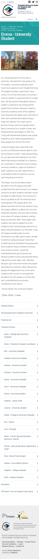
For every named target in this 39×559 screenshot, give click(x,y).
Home (3, 26)
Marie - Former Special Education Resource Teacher (17, 437)
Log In (20, 544)
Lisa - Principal (10, 429)
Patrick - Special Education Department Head (20, 447)
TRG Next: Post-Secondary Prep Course (17, 491)
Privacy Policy (30, 542)
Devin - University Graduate (15, 386)
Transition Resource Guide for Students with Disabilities (28, 7)
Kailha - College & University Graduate (19, 415)
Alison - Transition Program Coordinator (20, 344)
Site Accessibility (8, 542)
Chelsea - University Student (15, 372)
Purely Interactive (13, 550)
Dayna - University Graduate (15, 379)
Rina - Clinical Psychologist (15, 456)
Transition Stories (8, 28)
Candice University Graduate (15, 358)
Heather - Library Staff (13, 401)
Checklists (5, 484)
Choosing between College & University (17, 313)
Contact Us (20, 546)
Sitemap (20, 542)
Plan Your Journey (16, 26)
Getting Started (7, 306)
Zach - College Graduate (14, 477)
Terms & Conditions (9, 544)
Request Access (8, 546)
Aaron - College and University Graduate (16, 335)
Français (11, 2)
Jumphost (13, 553)
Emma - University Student (14, 394)
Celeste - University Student (15, 365)
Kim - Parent (9, 422)
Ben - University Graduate (14, 351)
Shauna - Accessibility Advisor (16, 463)
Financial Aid (6, 320)
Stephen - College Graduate (15, 470)
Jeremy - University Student (15, 408)
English (3, 2)
